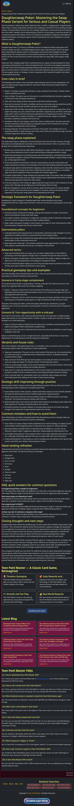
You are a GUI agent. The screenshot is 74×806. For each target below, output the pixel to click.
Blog (9, 11)
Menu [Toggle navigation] (66, 3)
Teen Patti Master (42, 679)
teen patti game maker (49, 785)
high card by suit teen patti (49, 788)
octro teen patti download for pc (64, 788)
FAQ (21, 784)
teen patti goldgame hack (35, 785)
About (11, 784)
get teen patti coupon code (34, 788)
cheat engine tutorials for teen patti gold (64, 785)
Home (4, 11)
